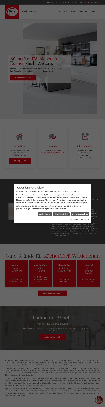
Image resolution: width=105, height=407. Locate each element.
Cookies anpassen (45, 187)
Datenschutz (84, 193)
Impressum (74, 193)
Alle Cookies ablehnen (61, 187)
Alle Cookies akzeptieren (80, 187)
